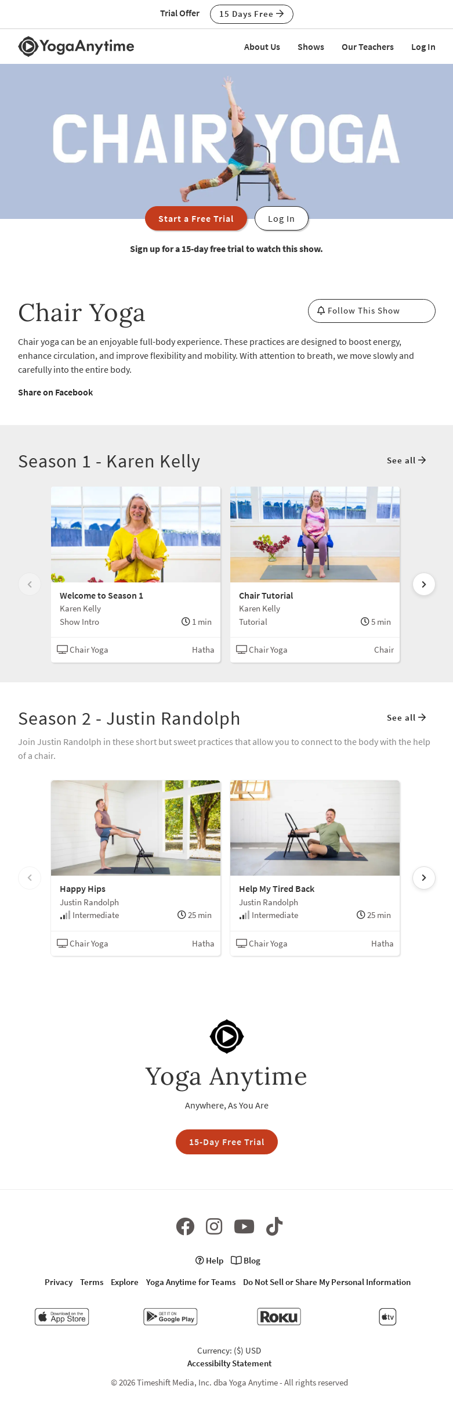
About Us (262, 46)
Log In (423, 46)
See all (406, 460)
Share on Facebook (55, 392)
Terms (91, 1281)
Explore (125, 1281)
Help (209, 1260)
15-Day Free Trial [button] (226, 1141)
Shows (311, 46)
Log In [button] (281, 218)
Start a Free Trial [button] (196, 218)
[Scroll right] (424, 584)
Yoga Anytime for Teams (190, 1281)
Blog (245, 1260)
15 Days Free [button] (251, 13)
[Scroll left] (29, 584)
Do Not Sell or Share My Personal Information (327, 1281)
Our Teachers (368, 46)
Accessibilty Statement (229, 1363)
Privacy (59, 1281)
